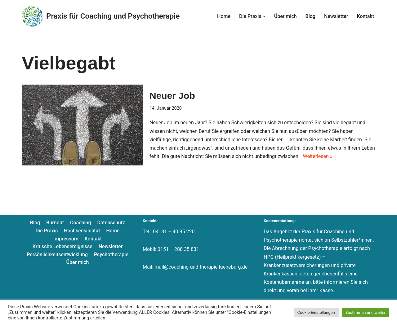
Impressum (65, 239)
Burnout (55, 223)
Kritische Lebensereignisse (62, 246)
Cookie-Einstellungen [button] (316, 312)
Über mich (285, 16)
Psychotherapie (111, 254)
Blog (310, 16)
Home (223, 16)
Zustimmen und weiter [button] (366, 312)
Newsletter (336, 16)
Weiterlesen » (317, 156)
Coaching (80, 223)
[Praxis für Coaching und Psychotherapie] (101, 16)
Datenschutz (111, 223)
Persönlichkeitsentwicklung (57, 254)
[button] (264, 16)
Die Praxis (47, 231)
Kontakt (365, 16)
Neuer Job (172, 95)
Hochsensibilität (82, 231)
